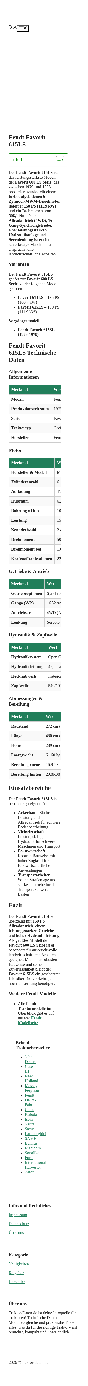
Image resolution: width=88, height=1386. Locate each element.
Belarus (31, 1143)
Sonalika (32, 1153)
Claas (29, 1109)
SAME (30, 1138)
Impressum (18, 1215)
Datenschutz (19, 1223)
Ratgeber (16, 1273)
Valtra (30, 1124)
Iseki (29, 1119)
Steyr (29, 1129)
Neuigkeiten (19, 1264)
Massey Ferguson (32, 1088)
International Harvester (35, 1165)
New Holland (32, 1078)
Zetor (29, 1172)
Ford (29, 1157)
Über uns (16, 1232)
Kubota (31, 1114)
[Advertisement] (43, 77)
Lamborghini (35, 1133)
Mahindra (33, 1148)
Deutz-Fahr (30, 1102)
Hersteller (17, 1282)
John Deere (30, 1059)
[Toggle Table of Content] (57, 160)
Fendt (29, 1095)
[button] (13, 28)
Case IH (29, 1069)
